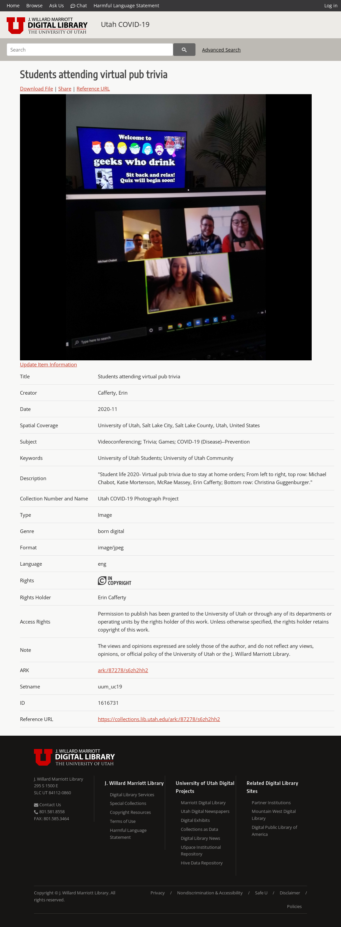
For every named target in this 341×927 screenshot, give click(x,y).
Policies (294, 906)
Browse (34, 5)
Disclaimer (290, 893)
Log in (331, 5)
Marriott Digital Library (203, 803)
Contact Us (47, 805)
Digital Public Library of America (274, 830)
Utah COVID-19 (125, 24)
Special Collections (128, 803)
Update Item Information (48, 364)
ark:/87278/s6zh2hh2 (123, 670)
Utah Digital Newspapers (205, 811)
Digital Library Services (132, 795)
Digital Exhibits (195, 820)
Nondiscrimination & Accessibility (210, 893)
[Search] (90, 49)
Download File (36, 88)
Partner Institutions (271, 803)
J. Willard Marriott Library (58, 779)
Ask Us (56, 5)
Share (64, 88)
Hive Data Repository (202, 863)
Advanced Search (221, 50)
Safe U (261, 893)
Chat (79, 5)
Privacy (158, 893)
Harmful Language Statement (126, 5)
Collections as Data (199, 829)
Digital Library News (200, 838)
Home (13, 5)
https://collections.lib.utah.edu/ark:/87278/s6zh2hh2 (159, 719)
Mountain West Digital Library (274, 814)
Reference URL (93, 88)
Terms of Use (123, 821)
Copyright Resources (130, 812)
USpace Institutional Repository (201, 850)
